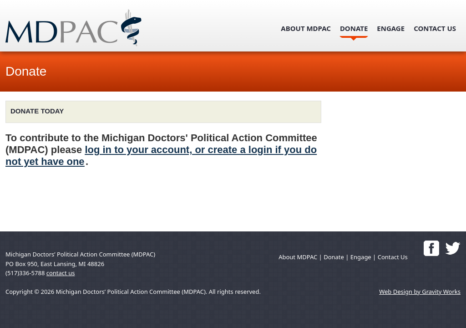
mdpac (84, 28)
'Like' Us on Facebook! (431, 248)
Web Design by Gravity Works (420, 291)
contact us (60, 273)
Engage (391, 28)
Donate (354, 28)
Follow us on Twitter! (453, 248)
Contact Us (435, 28)
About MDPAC (306, 28)
